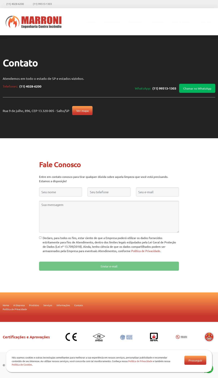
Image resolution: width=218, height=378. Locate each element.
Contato (205, 22)
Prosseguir (195, 360)
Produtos (135, 22)
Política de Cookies (22, 364)
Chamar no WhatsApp (197, 88)
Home (90, 22)
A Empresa (112, 22)
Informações (181, 22)
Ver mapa (82, 110)
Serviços (157, 22)
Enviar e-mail (109, 266)
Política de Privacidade (145, 251)
